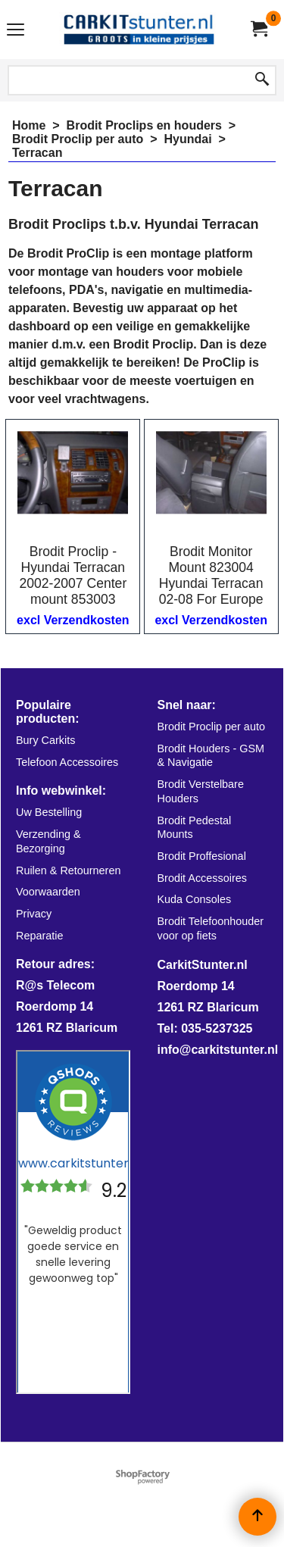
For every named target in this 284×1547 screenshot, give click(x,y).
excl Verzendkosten (73, 620)
